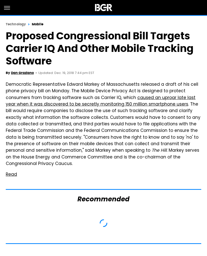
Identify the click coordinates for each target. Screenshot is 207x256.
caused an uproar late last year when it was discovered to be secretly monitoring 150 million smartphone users (100, 101)
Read (11, 174)
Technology (16, 24)
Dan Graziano (22, 73)
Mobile (37, 24)
